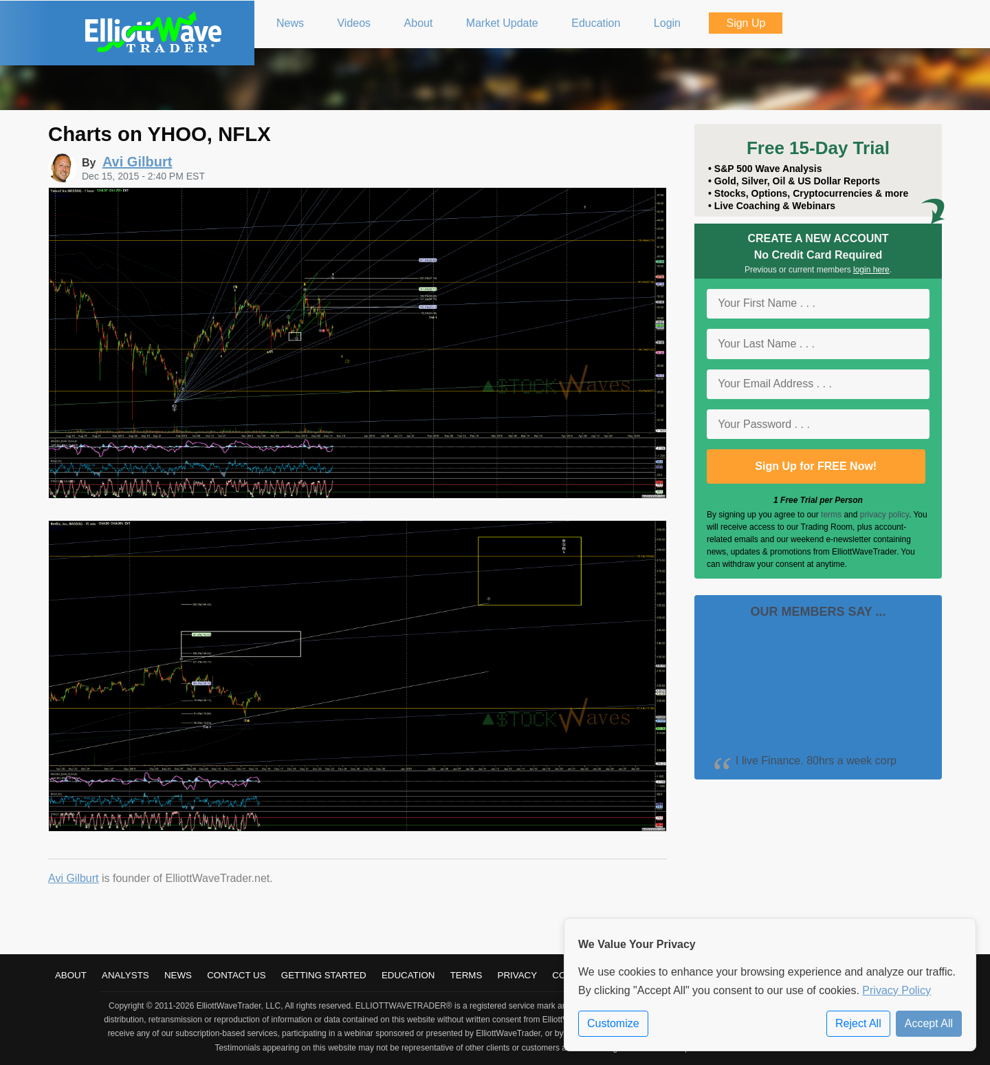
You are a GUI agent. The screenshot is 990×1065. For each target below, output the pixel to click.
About (71, 975)
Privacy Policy (896, 990)
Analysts (125, 975)
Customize (613, 1023)
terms (831, 514)
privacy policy (884, 514)
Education (408, 975)
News (178, 975)
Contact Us (236, 975)
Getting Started (323, 975)
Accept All (929, 1023)
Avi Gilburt (73, 878)
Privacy (518, 975)
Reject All (858, 1023)
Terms (466, 975)
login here (871, 270)
